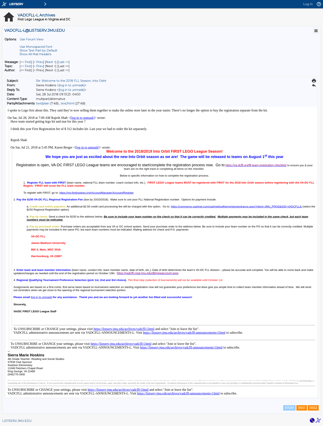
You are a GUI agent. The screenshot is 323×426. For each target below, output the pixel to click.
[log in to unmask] (72, 85)
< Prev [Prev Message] (38, 62)
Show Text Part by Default (38, 50)
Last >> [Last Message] (63, 62)
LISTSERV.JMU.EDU (17, 421)
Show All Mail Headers (35, 54)
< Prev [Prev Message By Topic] (38, 66)
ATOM (289, 408)
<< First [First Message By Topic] (26, 66)
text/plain (42, 103)
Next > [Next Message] (50, 62)
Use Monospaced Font (36, 47)
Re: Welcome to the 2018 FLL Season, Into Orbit (71, 81)
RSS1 (301, 408)
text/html (67, 103)
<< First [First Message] (26, 62)
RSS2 (313, 408)
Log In (308, 4)
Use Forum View (31, 39)
